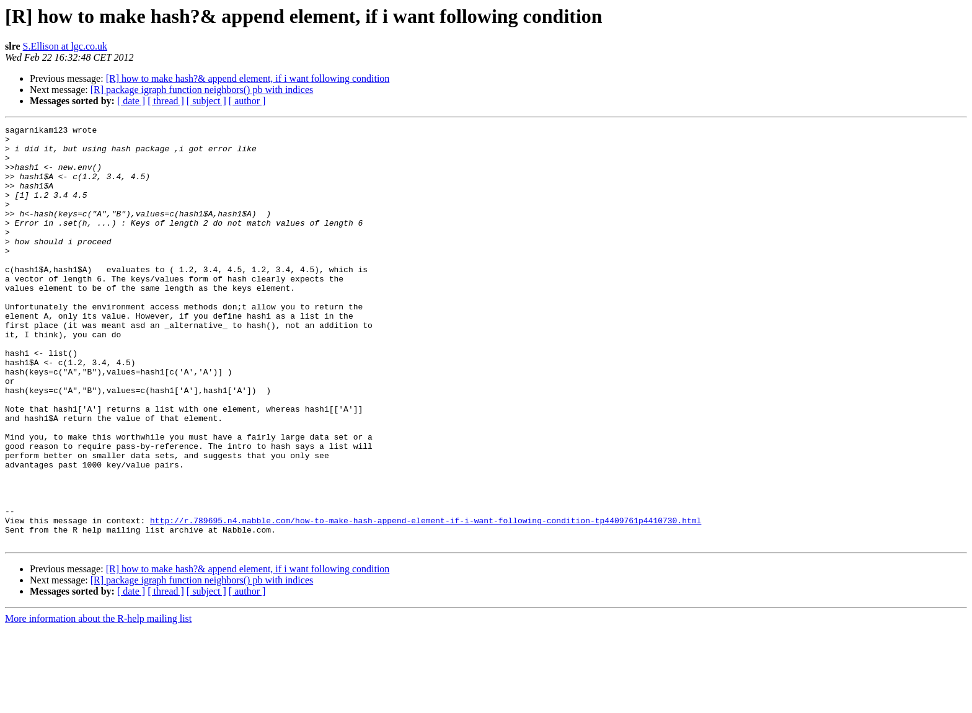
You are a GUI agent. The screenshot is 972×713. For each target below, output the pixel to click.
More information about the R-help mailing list (98, 702)
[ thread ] (166, 100)
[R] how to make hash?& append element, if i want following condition (248, 78)
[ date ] (131, 100)
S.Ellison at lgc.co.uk (65, 46)
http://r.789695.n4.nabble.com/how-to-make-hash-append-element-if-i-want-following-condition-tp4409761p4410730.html (425, 600)
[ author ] (247, 100)
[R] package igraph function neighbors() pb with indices (202, 89)
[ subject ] (206, 100)
